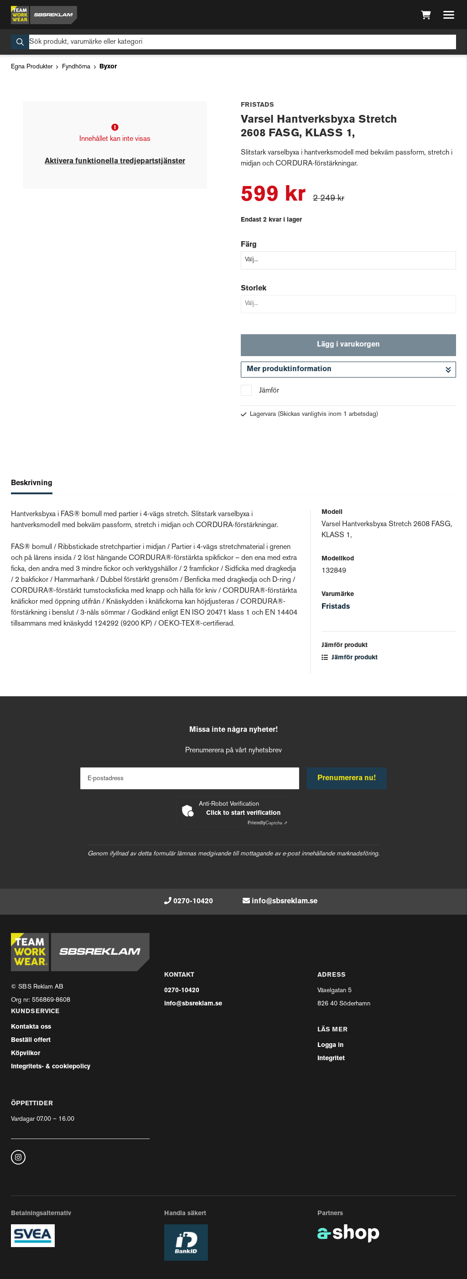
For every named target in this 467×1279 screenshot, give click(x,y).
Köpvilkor (25, 1053)
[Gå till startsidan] (44, 15)
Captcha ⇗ (267, 823)
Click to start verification (243, 813)
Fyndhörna (76, 67)
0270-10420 (193, 901)
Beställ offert (31, 1040)
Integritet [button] (331, 1059)
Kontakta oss (31, 1027)
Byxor (108, 67)
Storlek (253, 288)
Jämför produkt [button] (350, 658)
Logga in (330, 1045)
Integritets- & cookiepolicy (50, 1067)
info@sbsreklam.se (284, 901)
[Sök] (233, 42)
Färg (249, 245)
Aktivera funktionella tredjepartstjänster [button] (115, 161)
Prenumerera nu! (346, 778)
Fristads (336, 607)
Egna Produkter (31, 67)
